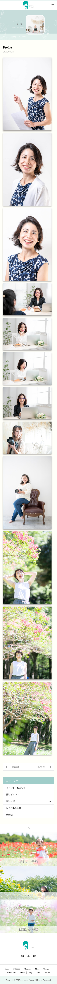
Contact (47, 972)
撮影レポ (10, 801)
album (22, 972)
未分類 (9, 814)
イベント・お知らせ (15, 788)
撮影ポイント (12, 794)
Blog (30, 972)
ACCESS (16, 969)
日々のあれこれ (13, 808)
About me (27, 969)
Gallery (46, 969)
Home (7, 969)
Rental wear (11, 972)
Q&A (38, 972)
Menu (37, 969)
